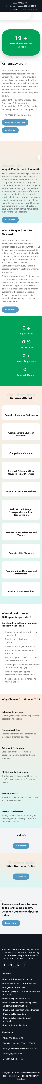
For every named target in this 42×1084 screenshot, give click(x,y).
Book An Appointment (15, 122)
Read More (10, 130)
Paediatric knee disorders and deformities (17, 1019)
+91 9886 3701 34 (30, 9)
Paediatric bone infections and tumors (21, 1010)
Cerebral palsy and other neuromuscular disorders (21, 993)
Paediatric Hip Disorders (14, 1014)
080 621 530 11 (30, 6)
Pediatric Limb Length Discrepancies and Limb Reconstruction (20, 1004)
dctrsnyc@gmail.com (13, 1053)
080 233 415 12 (23, 3)
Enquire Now (11, 923)
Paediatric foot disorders (15, 1025)
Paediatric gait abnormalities (16, 998)
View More (21, 845)
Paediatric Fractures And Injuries (18, 979)
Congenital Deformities (14, 987)
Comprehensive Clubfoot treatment (20, 983)
